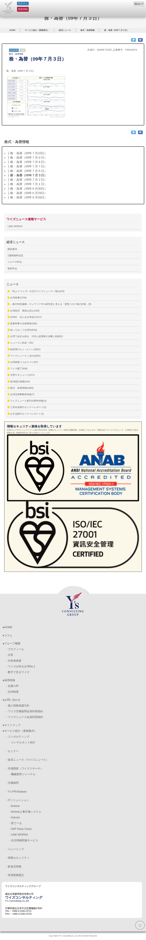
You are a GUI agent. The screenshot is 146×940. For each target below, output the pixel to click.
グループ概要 (12, 643)
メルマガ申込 (15, 262)
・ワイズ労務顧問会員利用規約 (24, 711)
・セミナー (12, 751)
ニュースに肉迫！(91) (20, 342)
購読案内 (12, 249)
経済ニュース (65, 30)
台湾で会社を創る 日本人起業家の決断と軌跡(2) (35, 336)
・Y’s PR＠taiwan (16, 791)
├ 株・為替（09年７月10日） (27, 153)
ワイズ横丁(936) (18, 368)
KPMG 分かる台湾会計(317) (25, 317)
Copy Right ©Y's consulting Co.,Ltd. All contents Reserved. (73, 936)
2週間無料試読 (15, 255)
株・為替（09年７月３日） (116, 30)
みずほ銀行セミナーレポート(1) (26, 413)
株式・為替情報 (87, 30)
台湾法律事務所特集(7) (21, 394)
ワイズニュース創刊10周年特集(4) (27, 400)
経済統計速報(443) (19, 381)
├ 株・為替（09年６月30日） (27, 188)
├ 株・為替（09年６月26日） (27, 197)
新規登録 (23, 9)
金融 (22, 50)
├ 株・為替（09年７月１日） (27, 184)
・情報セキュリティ (17, 857)
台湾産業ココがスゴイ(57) (23, 362)
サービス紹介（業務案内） (37, 30)
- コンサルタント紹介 (22, 742)
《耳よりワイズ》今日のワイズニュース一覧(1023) (36, 291)
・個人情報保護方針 (17, 705)
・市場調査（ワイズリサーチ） (24, 768)
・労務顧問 (12, 782)
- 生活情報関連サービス (23, 840)
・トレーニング (14, 849)
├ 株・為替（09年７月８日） (27, 162)
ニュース (14, 50)
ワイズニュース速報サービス (26, 219)
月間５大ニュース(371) (21, 375)
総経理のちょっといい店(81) (24, 349)
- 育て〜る (15, 823)
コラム (8, 635)
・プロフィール (14, 649)
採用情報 (9, 680)
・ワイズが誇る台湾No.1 (20, 666)
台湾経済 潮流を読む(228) (23, 310)
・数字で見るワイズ (17, 672)
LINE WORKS (15, 226)
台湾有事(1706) (17, 297)
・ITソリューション (17, 800)
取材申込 (12, 268)
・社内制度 (12, 691)
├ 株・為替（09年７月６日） (27, 171)
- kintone (14, 806)
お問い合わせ (12, 699)
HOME (12, 30)
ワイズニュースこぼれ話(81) (24, 355)
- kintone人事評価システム (25, 811)
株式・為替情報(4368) (21, 388)
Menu (137, 4)
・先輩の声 (12, 686)
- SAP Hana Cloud (20, 828)
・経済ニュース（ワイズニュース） (26, 759)
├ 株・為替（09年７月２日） (27, 179)
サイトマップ (12, 725)
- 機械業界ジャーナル (22, 774)
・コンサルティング (17, 736)
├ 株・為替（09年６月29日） (27, 193)
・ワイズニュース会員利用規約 (24, 717)
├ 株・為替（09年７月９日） (27, 157)
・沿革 (9, 654)
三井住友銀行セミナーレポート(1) (27, 407)
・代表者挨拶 (13, 660)
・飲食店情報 (13, 866)
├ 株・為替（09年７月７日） (27, 166)
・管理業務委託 (14, 875)
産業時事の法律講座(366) (22, 323)
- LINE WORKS (18, 834)
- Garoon (14, 817)
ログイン (23, 3)
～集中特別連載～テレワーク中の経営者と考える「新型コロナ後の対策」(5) (49, 304)
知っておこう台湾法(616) (22, 330)
